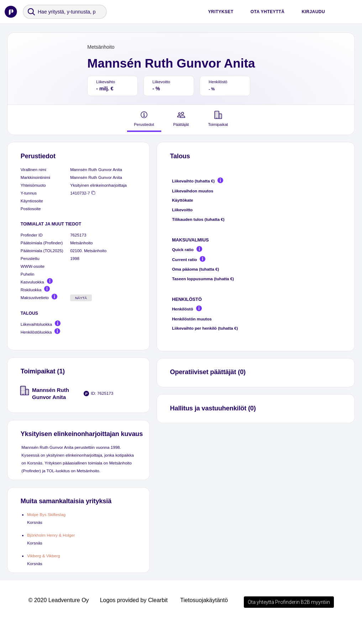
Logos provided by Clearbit (134, 600)
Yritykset (220, 11)
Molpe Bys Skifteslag (46, 514)
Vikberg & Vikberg (43, 555)
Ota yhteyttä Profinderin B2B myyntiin (289, 602)
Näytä (81, 298)
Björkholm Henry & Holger (51, 535)
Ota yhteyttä (268, 11)
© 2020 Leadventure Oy (58, 600)
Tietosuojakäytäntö (204, 600)
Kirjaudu (313, 11)
